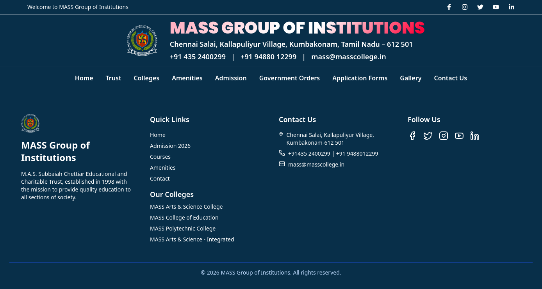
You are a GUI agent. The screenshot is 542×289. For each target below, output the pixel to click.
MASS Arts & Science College (186, 206)
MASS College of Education (184, 217)
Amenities (162, 167)
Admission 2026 (170, 145)
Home (158, 134)
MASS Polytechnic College (183, 228)
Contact (160, 178)
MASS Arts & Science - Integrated (192, 239)
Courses (160, 156)
